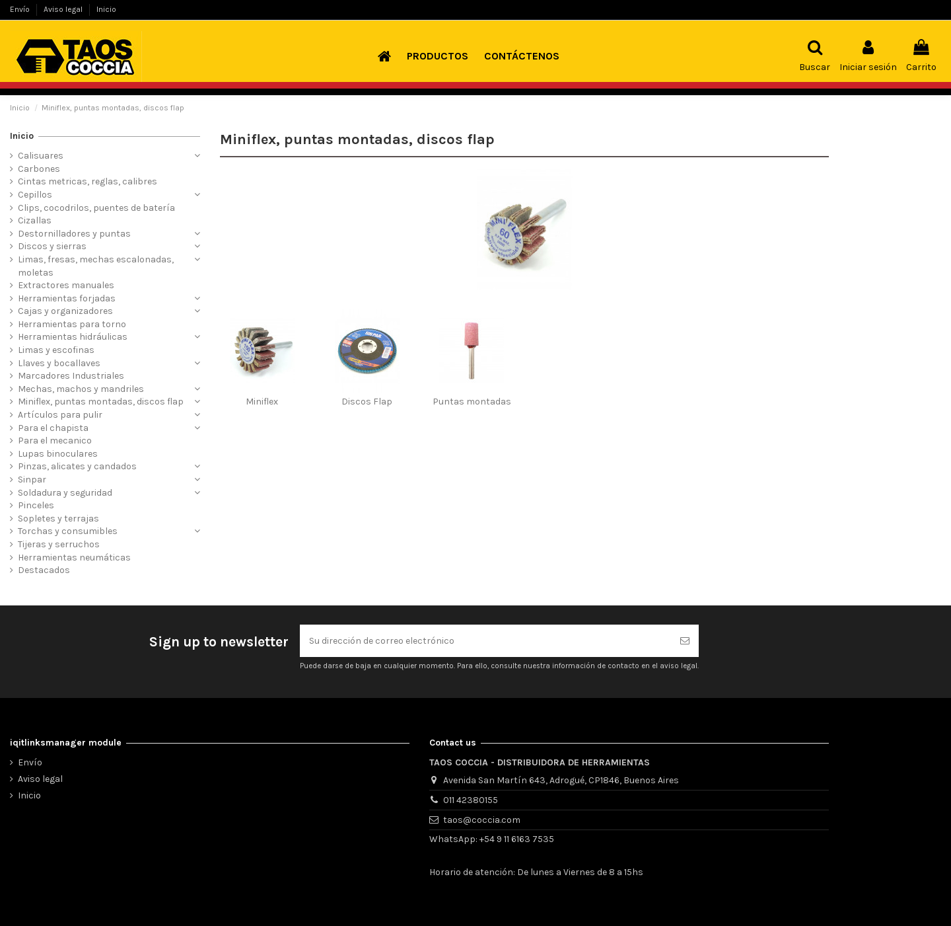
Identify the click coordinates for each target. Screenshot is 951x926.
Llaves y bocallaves (59, 363)
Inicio (106, 9)
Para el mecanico (55, 440)
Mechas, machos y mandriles (81, 389)
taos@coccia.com (481, 820)
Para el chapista (53, 428)
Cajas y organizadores (65, 311)
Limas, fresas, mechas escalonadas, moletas (96, 266)
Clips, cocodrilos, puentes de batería (96, 207)
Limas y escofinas (56, 350)
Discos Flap (366, 401)
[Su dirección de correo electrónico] (485, 641)
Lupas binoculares (58, 453)
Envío (21, 9)
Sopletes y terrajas (58, 518)
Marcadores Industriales (71, 375)
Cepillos (35, 194)
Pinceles (36, 505)
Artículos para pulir (60, 414)
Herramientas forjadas (67, 298)
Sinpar (32, 479)
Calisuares (40, 155)
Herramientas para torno (72, 324)
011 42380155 (470, 800)
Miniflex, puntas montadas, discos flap (101, 401)
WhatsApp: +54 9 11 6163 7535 (491, 839)
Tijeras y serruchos (59, 544)
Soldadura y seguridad (65, 492)
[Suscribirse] (685, 641)
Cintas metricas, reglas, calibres (87, 181)
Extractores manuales (66, 285)
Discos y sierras (52, 246)
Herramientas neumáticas (74, 557)
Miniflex (262, 401)
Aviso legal (64, 9)
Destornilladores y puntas (74, 233)
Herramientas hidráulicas (72, 336)
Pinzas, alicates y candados (77, 466)
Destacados (44, 570)
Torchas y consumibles (68, 531)
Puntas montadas (472, 401)
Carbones (39, 168)
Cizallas (35, 220)
